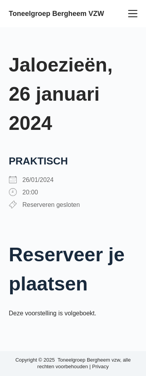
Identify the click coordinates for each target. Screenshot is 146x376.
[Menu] (132, 13)
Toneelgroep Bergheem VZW (56, 13)
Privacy (100, 366)
